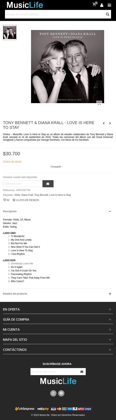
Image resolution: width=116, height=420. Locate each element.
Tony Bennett (41, 195)
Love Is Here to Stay (60, 195)
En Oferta (11, 309)
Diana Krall (27, 195)
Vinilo (17, 195)
